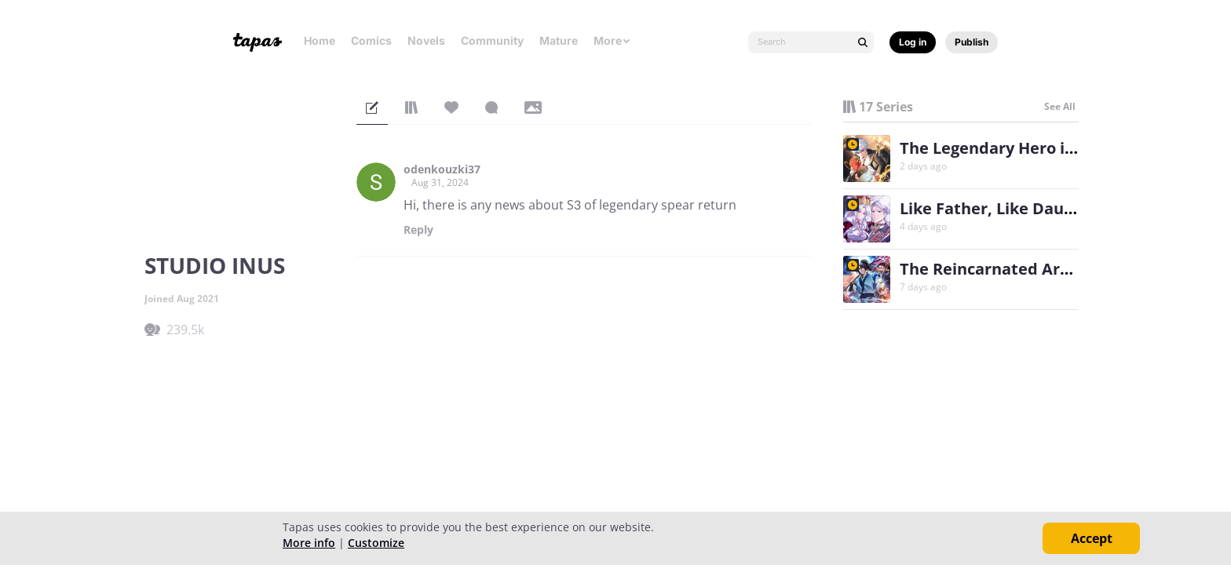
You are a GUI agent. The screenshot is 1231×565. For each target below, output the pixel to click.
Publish (971, 42)
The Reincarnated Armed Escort (1023, 268)
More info (309, 542)
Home (319, 40)
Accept (1091, 538)
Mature (558, 40)
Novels (426, 40)
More (612, 40)
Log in (912, 42)
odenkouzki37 (442, 169)
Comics (371, 40)
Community (492, 40)
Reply (418, 230)
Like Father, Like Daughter (1003, 208)
